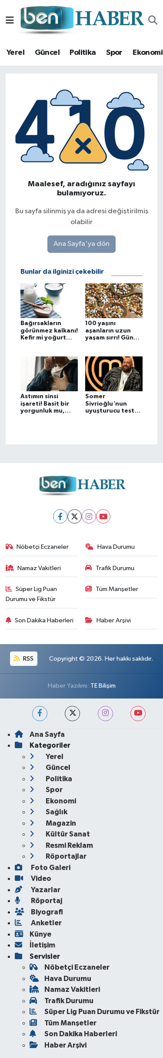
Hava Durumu (110, 547)
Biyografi (39, 912)
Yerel (15, 53)
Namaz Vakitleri (33, 568)
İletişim (35, 945)
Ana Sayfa (40, 734)
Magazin (53, 823)
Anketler (38, 923)
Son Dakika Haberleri (40, 620)
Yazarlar (37, 889)
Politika (83, 53)
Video (33, 878)
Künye (33, 934)
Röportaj (38, 900)
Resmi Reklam (61, 845)
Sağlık (48, 812)
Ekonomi (148, 53)
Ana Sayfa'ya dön (81, 244)
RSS (23, 658)
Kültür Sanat (60, 834)
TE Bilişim (103, 685)
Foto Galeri (42, 867)
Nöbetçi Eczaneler (37, 547)
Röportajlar (58, 856)
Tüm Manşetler (111, 589)
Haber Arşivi (108, 620)
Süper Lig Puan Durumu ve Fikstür (31, 594)
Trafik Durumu (109, 568)
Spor (114, 53)
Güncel (47, 53)
